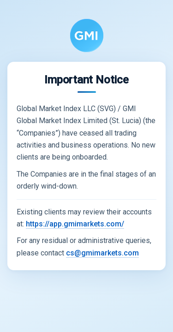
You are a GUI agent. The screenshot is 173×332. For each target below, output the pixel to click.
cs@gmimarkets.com (102, 253)
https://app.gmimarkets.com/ (75, 223)
